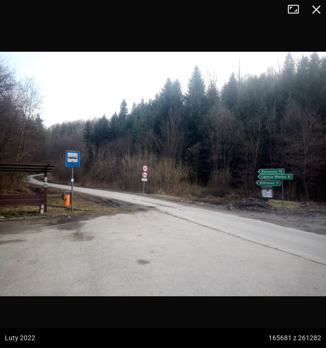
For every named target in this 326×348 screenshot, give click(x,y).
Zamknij (316, 9)
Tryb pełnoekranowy (297, 9)
